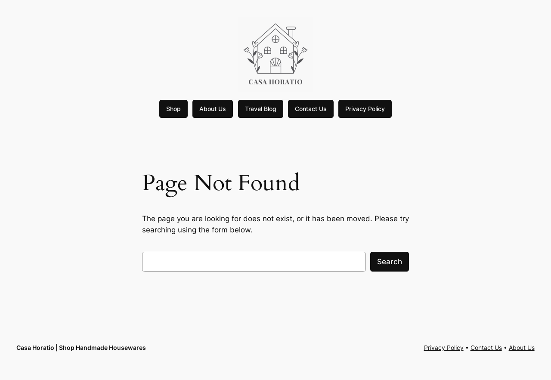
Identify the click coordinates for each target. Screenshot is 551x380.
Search (389, 261)
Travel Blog (260, 108)
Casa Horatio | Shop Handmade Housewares (81, 347)
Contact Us (311, 108)
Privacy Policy (365, 108)
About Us (212, 108)
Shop (173, 108)
